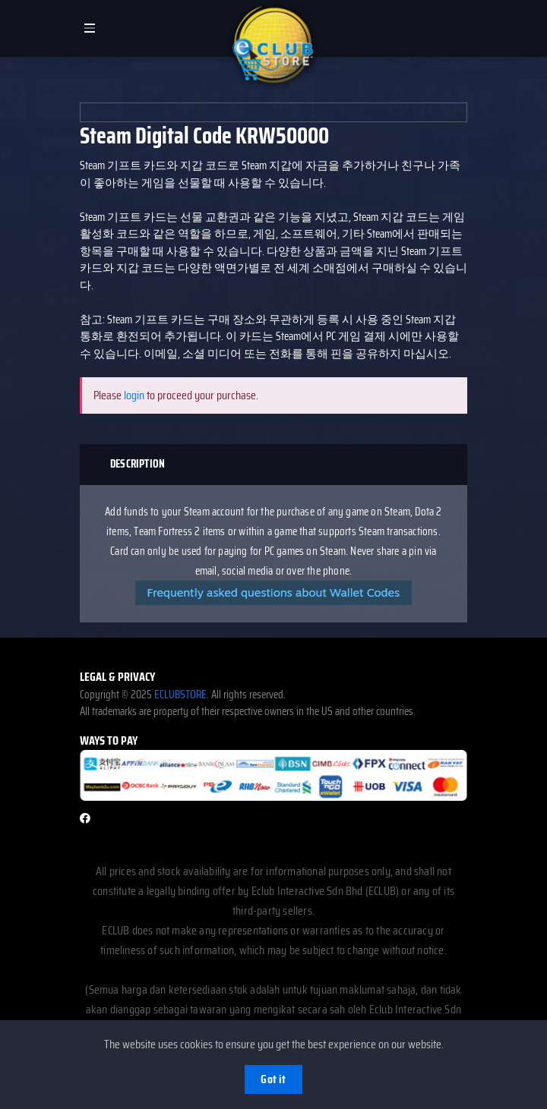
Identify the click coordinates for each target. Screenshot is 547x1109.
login (134, 395)
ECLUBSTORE (180, 694)
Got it (273, 1079)
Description (137, 464)
